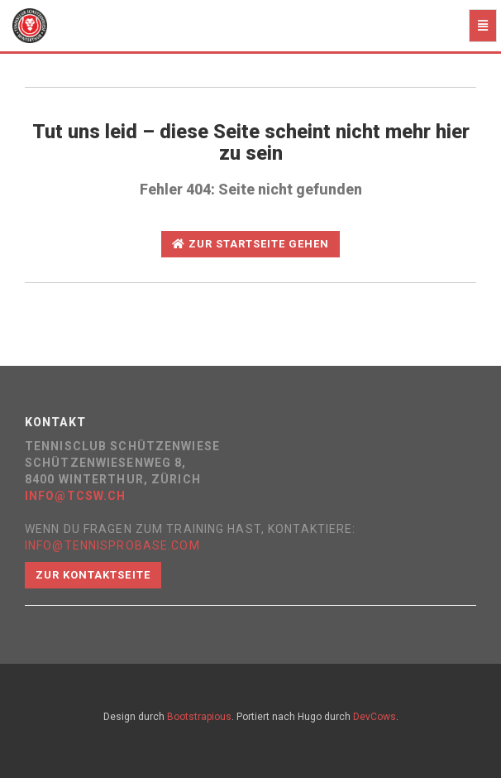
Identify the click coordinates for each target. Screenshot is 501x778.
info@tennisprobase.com (112, 545)
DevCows (374, 717)
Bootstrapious (199, 717)
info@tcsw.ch (75, 495)
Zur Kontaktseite (93, 575)
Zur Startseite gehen (251, 244)
